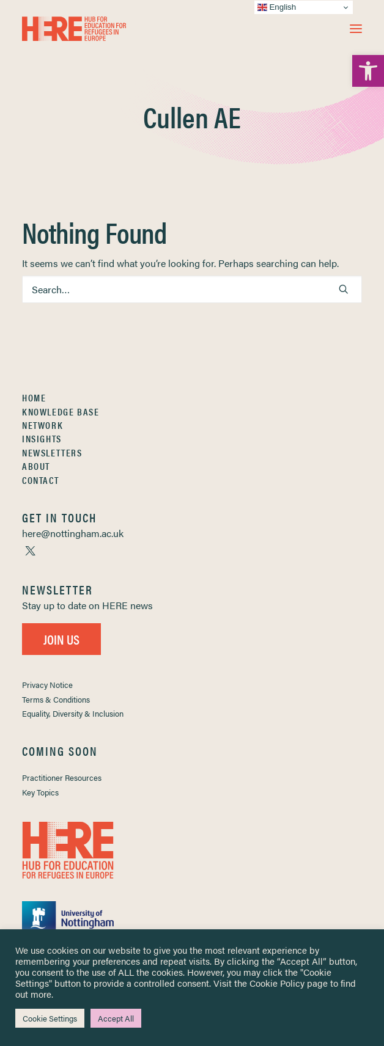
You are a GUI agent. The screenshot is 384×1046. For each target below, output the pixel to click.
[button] (356, 28)
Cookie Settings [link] (50, 1018)
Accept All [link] (116, 1018)
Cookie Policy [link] (277, 982)
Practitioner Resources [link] (62, 777)
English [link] (276, 7)
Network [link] (42, 425)
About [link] (36, 466)
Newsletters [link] (52, 452)
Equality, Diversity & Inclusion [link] (73, 713)
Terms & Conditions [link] (56, 699)
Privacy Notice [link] (47, 684)
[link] (368, 71)
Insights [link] (42, 438)
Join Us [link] (61, 638)
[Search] (192, 289)
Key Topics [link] (40, 792)
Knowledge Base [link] (60, 411)
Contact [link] (40, 480)
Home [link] (34, 397)
